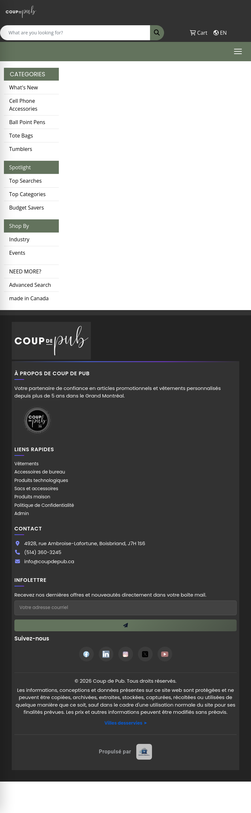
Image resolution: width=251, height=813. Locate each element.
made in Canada (29, 298)
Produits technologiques (41, 480)
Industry (19, 239)
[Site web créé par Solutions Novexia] (125, 752)
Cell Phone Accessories (23, 104)
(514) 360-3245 (42, 552)
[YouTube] (165, 654)
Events (17, 252)
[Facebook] (86, 654)
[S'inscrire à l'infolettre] (125, 625)
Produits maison (32, 497)
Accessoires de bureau (39, 472)
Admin (21, 513)
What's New (23, 87)
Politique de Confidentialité (44, 505)
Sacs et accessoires (36, 489)
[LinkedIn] (106, 654)
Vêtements (26, 464)
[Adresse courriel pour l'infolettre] (125, 608)
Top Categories (27, 194)
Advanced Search (30, 284)
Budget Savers (26, 207)
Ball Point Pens (27, 122)
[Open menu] (237, 51)
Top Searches (25, 180)
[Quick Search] (75, 32)
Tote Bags (21, 135)
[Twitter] (145, 654)
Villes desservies (123, 723)
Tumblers (20, 149)
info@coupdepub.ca (49, 561)
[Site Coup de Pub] (37, 420)
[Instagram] (125, 654)
